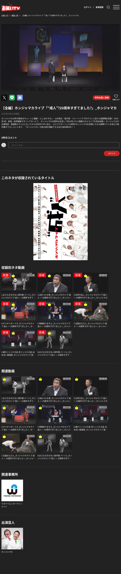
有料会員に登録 (101, 97)
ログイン (87, 7)
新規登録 (99, 7)
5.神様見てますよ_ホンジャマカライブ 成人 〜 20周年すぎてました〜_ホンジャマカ (15, 318)
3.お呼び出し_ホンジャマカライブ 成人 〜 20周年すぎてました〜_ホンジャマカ (75, 293)
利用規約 (94, 534)
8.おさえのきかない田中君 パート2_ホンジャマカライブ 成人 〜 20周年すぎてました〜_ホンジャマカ (105, 318)
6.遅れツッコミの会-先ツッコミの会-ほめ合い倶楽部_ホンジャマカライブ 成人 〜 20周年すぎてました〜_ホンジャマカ (75, 318)
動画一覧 (44, 528)
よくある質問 (68, 530)
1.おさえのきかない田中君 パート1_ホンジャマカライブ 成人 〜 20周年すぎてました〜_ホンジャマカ (15, 293)
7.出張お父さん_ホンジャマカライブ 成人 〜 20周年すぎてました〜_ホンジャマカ (44, 318)
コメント (111, 153)
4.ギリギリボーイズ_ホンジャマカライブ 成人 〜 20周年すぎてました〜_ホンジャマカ (105, 293)
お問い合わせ (68, 534)
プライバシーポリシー (100, 544)
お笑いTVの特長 (47, 537)
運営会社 (94, 530)
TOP (42, 523)
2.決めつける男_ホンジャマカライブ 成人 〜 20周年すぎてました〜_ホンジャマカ (44, 293)
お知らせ (44, 532)
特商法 (93, 539)
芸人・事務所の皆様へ (50, 542)
